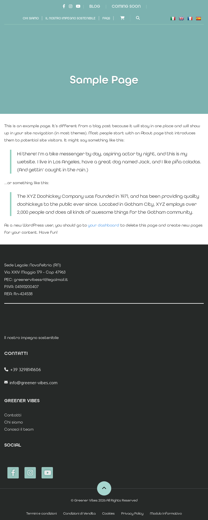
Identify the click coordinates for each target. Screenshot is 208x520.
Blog (94, 6)
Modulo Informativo (166, 513)
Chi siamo (31, 18)
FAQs (106, 18)
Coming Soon (126, 6)
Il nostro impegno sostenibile (71, 18)
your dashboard (103, 225)
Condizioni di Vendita (79, 513)
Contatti (12, 415)
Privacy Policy (132, 513)
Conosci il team (19, 429)
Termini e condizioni (41, 513)
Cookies (108, 513)
